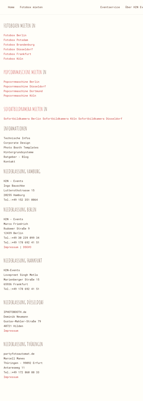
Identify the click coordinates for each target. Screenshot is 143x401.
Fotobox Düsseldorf (18, 49)
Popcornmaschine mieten (23, 72)
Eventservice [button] (110, 7)
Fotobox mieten (31, 7)
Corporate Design (17, 142)
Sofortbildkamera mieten (24, 109)
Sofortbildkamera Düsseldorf (100, 118)
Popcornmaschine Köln (20, 95)
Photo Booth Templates (21, 147)
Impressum (11, 247)
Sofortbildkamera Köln (60, 118)
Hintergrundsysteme (19, 152)
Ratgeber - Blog (16, 157)
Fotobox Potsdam (16, 40)
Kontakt (9, 161)
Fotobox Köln (13, 58)
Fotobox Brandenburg (19, 44)
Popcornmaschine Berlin (21, 81)
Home (11, 7)
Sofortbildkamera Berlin (22, 118)
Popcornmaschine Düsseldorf (25, 86)
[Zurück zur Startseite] (71, 7)
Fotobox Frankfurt (17, 54)
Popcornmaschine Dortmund (23, 91)
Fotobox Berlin (15, 35)
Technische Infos (17, 138)
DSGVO (27, 247)
